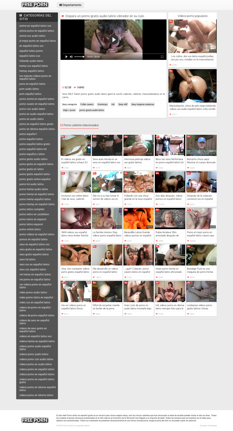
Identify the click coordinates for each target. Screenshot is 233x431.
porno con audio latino (32, 109)
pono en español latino (32, 83)
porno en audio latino (31, 119)
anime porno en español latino (36, 30)
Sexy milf (122, 104)
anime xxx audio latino (32, 35)
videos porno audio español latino (35, 348)
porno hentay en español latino (37, 204)
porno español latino (31, 139)
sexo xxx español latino (32, 269)
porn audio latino (29, 88)
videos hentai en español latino (37, 341)
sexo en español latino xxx (34, 244)
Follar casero (87, 104)
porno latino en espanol (32, 219)
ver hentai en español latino (35, 274)
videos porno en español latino (36, 369)
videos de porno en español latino (35, 309)
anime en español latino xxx (35, 25)
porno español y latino (32, 154)
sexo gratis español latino (34, 254)
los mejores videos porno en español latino (35, 77)
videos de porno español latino (36, 315)
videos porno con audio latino (36, 359)
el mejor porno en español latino (37, 40)
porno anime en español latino (36, 98)
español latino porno (31, 50)
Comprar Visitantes (208, 426)
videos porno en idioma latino (36, 395)
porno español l (28, 134)
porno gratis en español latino (36, 164)
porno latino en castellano (34, 214)
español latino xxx (29, 55)
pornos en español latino (33, 239)
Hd (112, 104)
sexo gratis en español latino (35, 249)
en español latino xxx (31, 45)
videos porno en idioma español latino (37, 389)
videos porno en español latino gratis (36, 381)
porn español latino (30, 93)
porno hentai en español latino (36, 194)
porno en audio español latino (36, 114)
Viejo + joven (69, 110)
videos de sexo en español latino (34, 322)
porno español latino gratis (34, 144)
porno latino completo (31, 209)
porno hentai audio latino (33, 189)
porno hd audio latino (31, 184)
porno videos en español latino (36, 234)
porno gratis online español (34, 179)
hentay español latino (31, 70)
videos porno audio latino (33, 354)
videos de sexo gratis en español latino (33, 330)
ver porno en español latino (34, 279)
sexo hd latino (27, 259)
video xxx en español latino (34, 302)
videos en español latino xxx (35, 336)
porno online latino (30, 229)
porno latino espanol (31, 224)
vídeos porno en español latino (36, 374)
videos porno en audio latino (35, 364)
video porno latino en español (36, 297)
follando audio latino (31, 60)
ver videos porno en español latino (35, 286)
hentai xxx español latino (33, 65)
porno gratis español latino (34, 174)
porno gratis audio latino (33, 159)
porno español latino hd (32, 149)
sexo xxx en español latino (34, 264)
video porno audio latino (33, 292)
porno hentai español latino (35, 199)
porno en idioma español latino (37, 129)
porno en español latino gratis (36, 124)
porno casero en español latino (37, 103)
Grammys (102, 104)
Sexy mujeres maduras (142, 104)
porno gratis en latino (31, 169)
